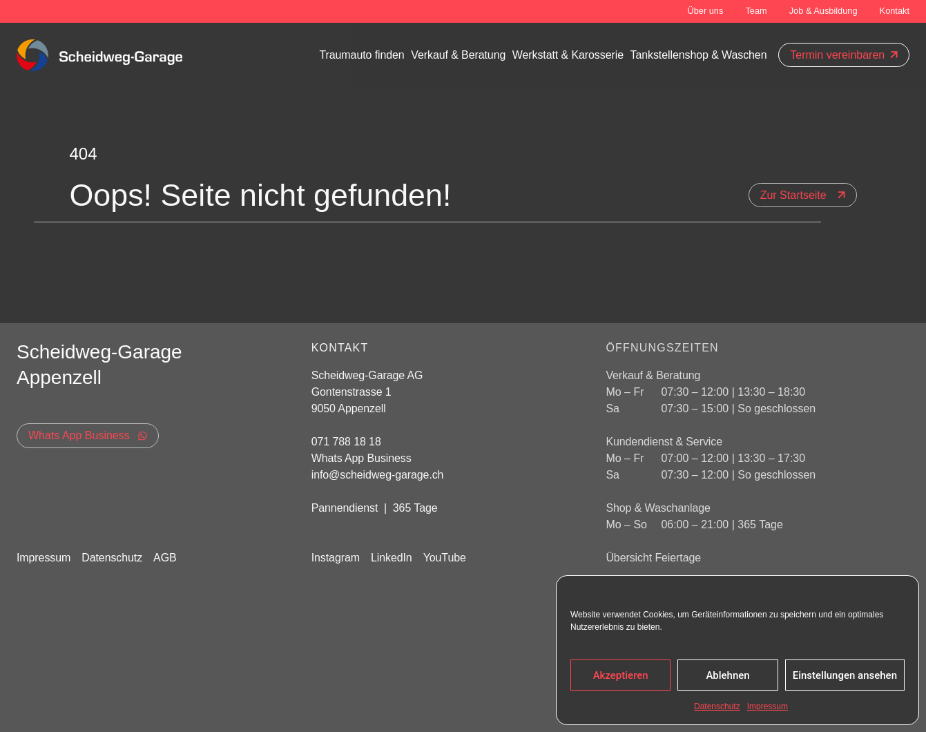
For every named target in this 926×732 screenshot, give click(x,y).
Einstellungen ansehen (845, 675)
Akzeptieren (620, 675)
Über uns (705, 11)
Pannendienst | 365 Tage (374, 508)
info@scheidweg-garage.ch (377, 475)
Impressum (767, 706)
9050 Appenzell (348, 408)
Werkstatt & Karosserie (568, 55)
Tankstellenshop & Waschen (698, 55)
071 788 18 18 (346, 441)
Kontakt (894, 11)
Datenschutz (717, 706)
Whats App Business (361, 458)
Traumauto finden (361, 55)
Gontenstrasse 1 (352, 392)
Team (755, 11)
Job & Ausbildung (823, 11)
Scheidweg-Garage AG (367, 375)
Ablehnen (727, 675)
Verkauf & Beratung (458, 55)
